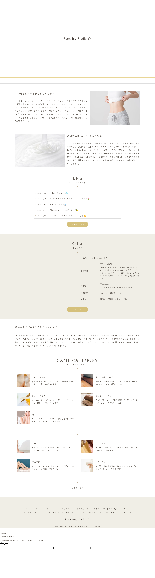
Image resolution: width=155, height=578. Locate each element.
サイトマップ (125, 513)
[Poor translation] (6, 543)
